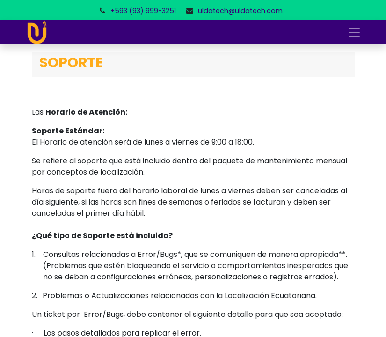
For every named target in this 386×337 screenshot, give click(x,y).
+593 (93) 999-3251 (143, 10)
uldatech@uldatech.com (240, 10)
